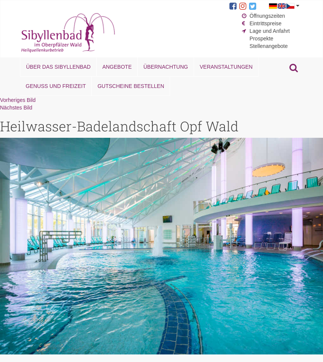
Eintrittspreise (265, 23)
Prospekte (261, 38)
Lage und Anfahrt (269, 31)
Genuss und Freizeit (56, 86)
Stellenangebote (268, 46)
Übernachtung (165, 67)
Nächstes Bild (16, 108)
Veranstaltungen (226, 67)
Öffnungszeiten (267, 16)
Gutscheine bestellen (130, 86)
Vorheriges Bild (17, 100)
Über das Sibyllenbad (58, 67)
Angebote (117, 67)
